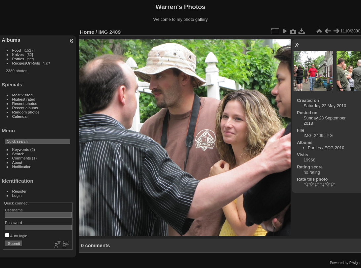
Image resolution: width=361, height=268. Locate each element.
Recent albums (25, 108)
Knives (18, 54)
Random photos (26, 112)
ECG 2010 (334, 147)
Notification (21, 166)
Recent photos (24, 103)
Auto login (16, 236)
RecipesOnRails (26, 63)
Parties (18, 59)
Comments (21, 158)
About (17, 162)
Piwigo (354, 263)
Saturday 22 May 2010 (324, 105)
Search (18, 154)
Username (14, 210)
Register (19, 191)
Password (13, 222)
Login (17, 195)
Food (16, 50)
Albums (11, 40)
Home (87, 32)
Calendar (20, 116)
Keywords (20, 149)
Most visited (22, 95)
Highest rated (23, 99)
